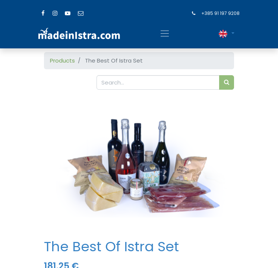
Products (62, 60)
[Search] (226, 82)
